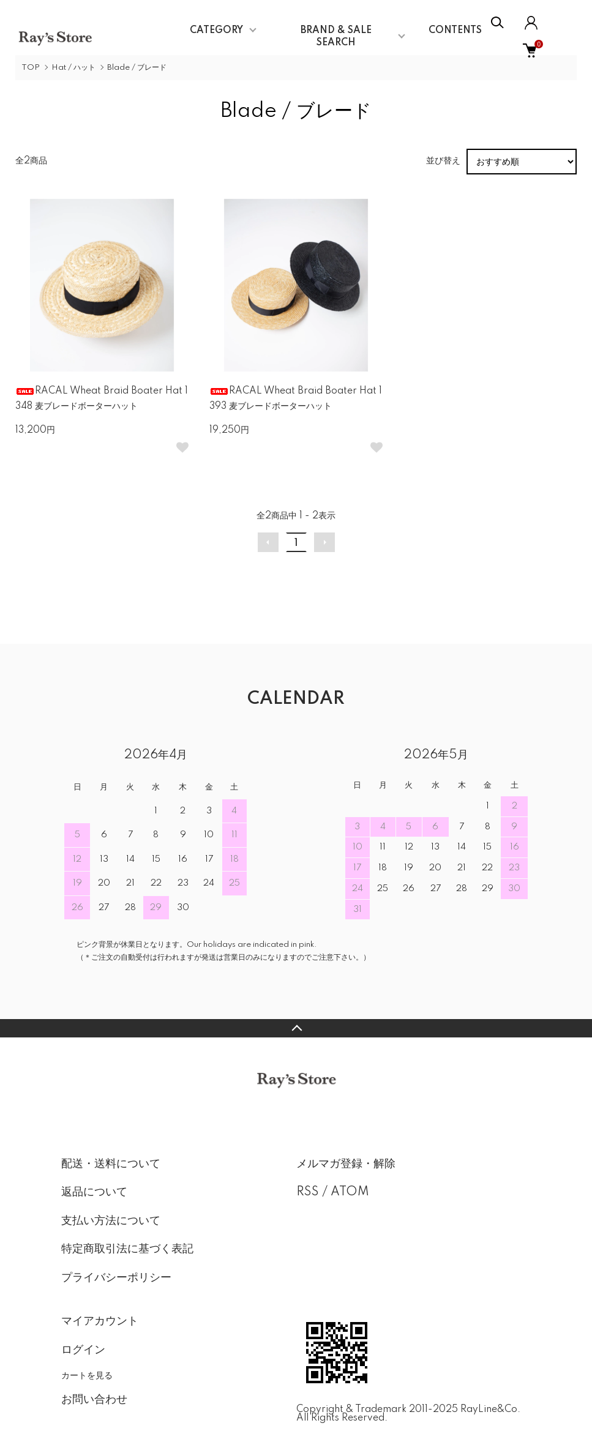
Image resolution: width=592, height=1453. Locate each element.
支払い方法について (110, 1221)
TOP (30, 68)
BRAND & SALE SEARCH (336, 37)
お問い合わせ (94, 1400)
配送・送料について (110, 1164)
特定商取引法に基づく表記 (127, 1249)
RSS (307, 1192)
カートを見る (87, 1375)
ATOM (350, 1192)
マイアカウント (99, 1321)
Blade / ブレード (137, 68)
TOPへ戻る (296, 1028)
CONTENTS (455, 30)
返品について (94, 1192)
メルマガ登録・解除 (345, 1164)
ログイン (83, 1350)
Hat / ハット (73, 68)
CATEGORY (216, 30)
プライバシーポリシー (116, 1278)
